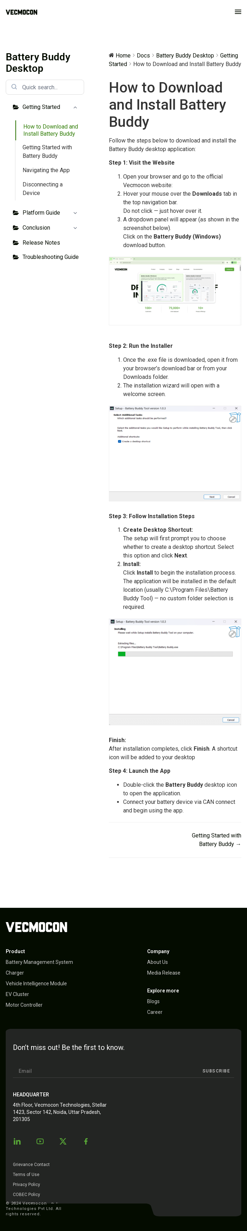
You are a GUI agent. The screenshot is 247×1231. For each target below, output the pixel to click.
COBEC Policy (26, 1194)
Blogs (153, 1001)
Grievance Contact (31, 1164)
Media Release (163, 973)
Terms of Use (26, 1174)
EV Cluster (17, 994)
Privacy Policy (26, 1184)
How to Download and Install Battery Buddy (50, 130)
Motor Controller (24, 1005)
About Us (157, 962)
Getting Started (51, 107)
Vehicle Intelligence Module (36, 983)
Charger (15, 973)
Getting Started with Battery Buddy (47, 151)
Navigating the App (46, 170)
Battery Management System (39, 962)
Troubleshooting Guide (51, 257)
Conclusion (51, 228)
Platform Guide (51, 213)
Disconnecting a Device (43, 188)
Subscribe (217, 1071)
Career (155, 1012)
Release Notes (41, 242)
